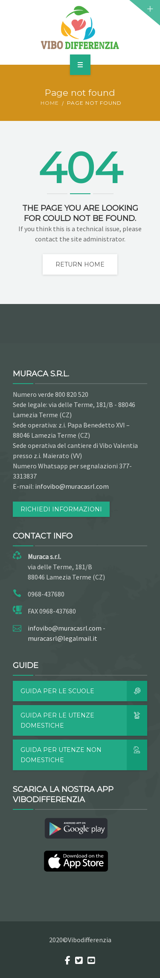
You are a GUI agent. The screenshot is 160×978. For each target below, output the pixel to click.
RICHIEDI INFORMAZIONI (61, 509)
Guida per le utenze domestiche (83, 720)
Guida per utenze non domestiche (83, 755)
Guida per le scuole (83, 691)
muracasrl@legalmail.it (62, 638)
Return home (80, 264)
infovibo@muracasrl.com (72, 486)
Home (50, 103)
